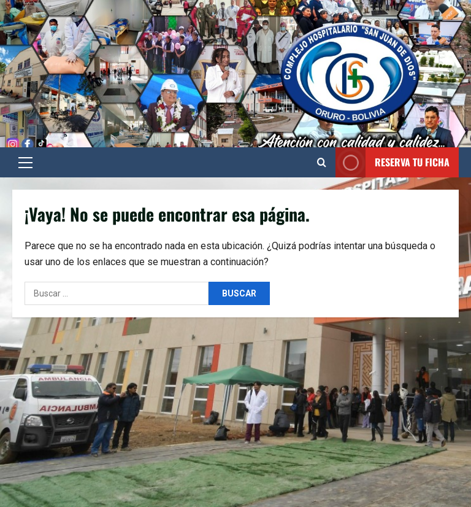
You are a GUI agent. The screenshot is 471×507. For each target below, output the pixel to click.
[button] (25, 163)
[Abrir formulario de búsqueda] (321, 162)
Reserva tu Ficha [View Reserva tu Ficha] (392, 162)
